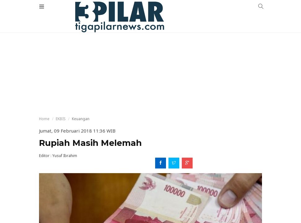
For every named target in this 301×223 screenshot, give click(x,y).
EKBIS (61, 118)
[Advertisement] (150, 46)
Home (44, 118)
